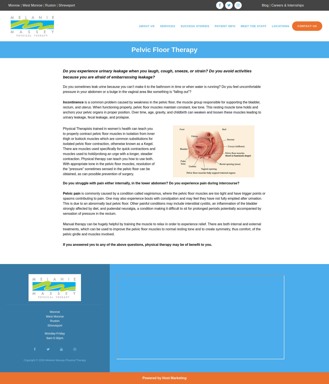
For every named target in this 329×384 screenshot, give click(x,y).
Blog (265, 5)
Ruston (50, 5)
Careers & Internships (287, 5)
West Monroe (32, 5)
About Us (147, 26)
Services (167, 26)
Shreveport (67, 5)
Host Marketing (174, 378)
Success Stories (195, 26)
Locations (280, 26)
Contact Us (307, 26)
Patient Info (225, 26)
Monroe (14, 5)
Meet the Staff (254, 26)
